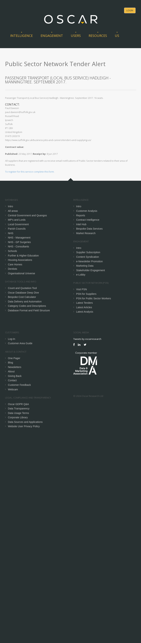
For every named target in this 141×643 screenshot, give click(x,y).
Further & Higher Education (23, 255)
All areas (13, 210)
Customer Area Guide (20, 343)
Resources (98, 35)
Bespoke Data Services (89, 228)
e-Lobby (81, 274)
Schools (12, 251)
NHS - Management (19, 237)
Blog (10, 362)
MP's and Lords (17, 219)
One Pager (14, 358)
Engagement (52, 35)
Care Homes (15, 264)
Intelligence (21, 35)
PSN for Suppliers (86, 293)
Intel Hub (81, 224)
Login (129, 10)
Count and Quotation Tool (22, 288)
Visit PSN (81, 289)
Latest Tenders (84, 302)
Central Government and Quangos (27, 215)
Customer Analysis (86, 210)
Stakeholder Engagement (90, 270)
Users (76, 35)
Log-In (11, 338)
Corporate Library (18, 417)
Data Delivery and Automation (25, 301)
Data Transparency (18, 408)
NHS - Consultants (18, 246)
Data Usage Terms (18, 413)
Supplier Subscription (88, 252)
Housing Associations (20, 259)
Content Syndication (87, 256)
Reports (80, 215)
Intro (10, 206)
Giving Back (15, 376)
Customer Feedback (19, 384)
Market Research (86, 233)
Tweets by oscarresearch (87, 339)
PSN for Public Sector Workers (93, 298)
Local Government (18, 224)
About (11, 371)
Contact (12, 380)
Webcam (13, 389)
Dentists (12, 268)
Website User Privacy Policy (24, 426)
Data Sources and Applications (25, 421)
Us (117, 35)
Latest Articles (84, 307)
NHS (10, 233)
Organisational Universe (21, 273)
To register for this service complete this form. (29, 171)
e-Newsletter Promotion (89, 261)
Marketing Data (85, 265)
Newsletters (14, 367)
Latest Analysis (84, 311)
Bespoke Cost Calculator (22, 297)
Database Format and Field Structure (29, 310)
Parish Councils (17, 228)
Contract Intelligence (88, 219)
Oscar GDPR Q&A (18, 404)
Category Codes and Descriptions (27, 305)
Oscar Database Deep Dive (23, 292)
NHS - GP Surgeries (19, 242)
